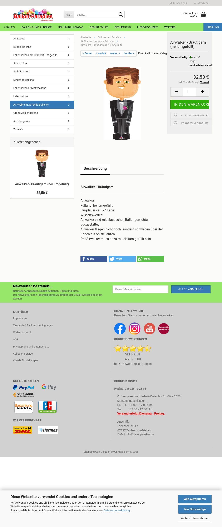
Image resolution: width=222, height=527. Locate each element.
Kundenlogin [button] (179, 3)
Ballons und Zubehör (36, 27)
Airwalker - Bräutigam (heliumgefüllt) (42, 184)
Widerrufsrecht (22, 332)
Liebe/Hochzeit (147, 27)
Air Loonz (18, 38)
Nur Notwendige (195, 509)
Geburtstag (122, 27)
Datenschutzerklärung (117, 510)
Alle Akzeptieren (195, 499)
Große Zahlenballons (25, 112)
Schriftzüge (20, 63)
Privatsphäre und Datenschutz (31, 346)
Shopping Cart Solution (97, 451)
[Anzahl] (190, 94)
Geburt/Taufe (99, 27)
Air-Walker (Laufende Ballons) (31, 104)
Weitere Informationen (195, 518)
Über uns (213, 27)
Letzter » (129, 53)
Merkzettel (201, 3)
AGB (15, 339)
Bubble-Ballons (22, 46)
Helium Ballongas (70, 27)
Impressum (20, 318)
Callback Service (23, 353)
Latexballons (20, 96)
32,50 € (42, 193)
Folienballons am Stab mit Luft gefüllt (35, 55)
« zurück (101, 53)
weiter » (115, 53)
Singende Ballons (23, 79)
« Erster (87, 53)
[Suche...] (69, 14)
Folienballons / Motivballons (29, 88)
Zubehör (18, 129)
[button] (176, 94)
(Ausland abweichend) (200, 67)
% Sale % (9, 27)
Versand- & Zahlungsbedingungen (33, 325)
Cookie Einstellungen (25, 360)
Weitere (169, 27)
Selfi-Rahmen (21, 71)
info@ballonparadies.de (140, 434)
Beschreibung (95, 168)
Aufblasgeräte (21, 121)
